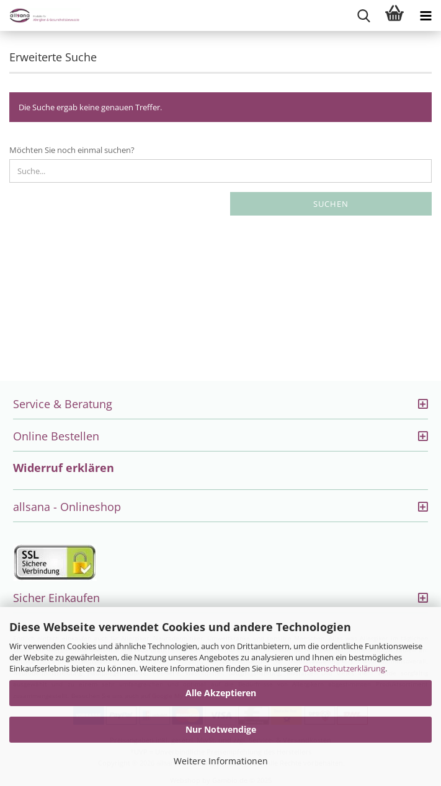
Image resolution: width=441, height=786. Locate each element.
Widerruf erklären (63, 467)
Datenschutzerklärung (344, 668)
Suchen (331, 203)
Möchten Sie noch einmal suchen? (72, 149)
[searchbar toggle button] (363, 15)
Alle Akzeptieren (220, 693)
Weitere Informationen (221, 761)
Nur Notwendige (220, 729)
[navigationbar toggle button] (425, 15)
